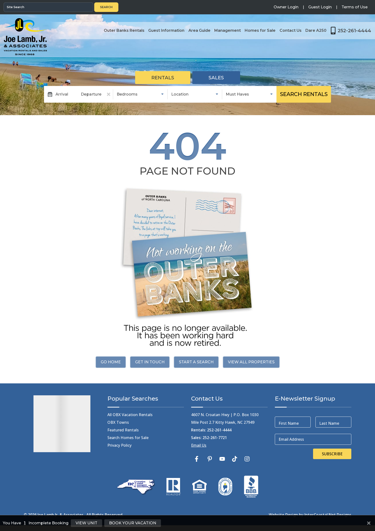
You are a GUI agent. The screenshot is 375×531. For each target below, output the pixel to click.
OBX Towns (118, 422)
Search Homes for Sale (128, 437)
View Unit (86, 523)
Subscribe (332, 453)
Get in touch (150, 362)
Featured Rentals (123, 430)
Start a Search (196, 362)
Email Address (291, 439)
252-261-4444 (219, 430)
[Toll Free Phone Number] (351, 30)
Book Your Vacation (132, 523)
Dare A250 (316, 30)
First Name (289, 423)
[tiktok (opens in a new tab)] (234, 459)
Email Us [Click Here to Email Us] (198, 445)
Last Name (329, 423)
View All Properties (251, 362)
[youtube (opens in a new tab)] (222, 459)
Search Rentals (304, 94)
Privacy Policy (119, 445)
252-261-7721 (215, 437)
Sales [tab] (216, 77)
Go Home (111, 362)
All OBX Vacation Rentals (130, 414)
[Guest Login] (320, 7)
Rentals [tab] (162, 77)
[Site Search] (48, 7)
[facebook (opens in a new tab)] (197, 459)
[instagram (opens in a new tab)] (247, 459)
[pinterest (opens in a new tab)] (209, 459)
